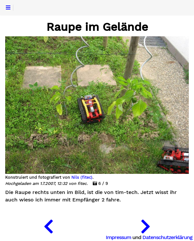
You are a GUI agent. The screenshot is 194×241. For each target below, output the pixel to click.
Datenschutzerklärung (167, 237)
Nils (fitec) (81, 177)
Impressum (118, 237)
